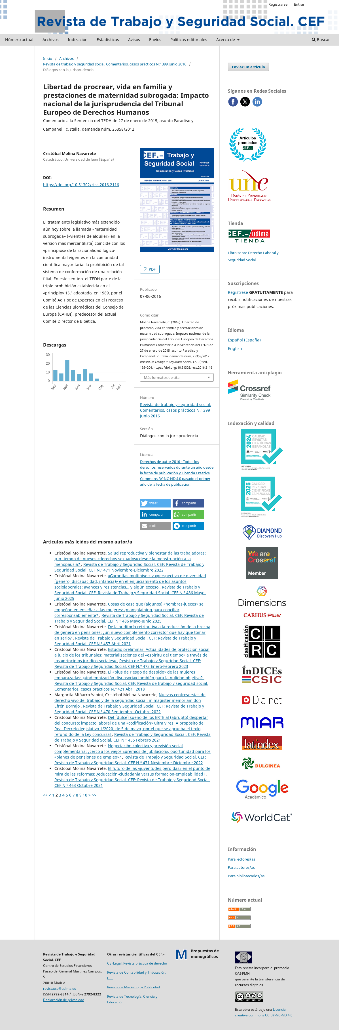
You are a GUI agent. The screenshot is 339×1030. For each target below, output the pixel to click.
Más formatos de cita (161, 377)
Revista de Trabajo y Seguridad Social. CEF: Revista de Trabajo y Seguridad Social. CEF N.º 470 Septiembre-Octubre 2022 (129, 708)
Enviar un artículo (248, 66)
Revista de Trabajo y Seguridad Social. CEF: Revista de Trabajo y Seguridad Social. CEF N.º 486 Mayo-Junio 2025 (130, 592)
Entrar (299, 4)
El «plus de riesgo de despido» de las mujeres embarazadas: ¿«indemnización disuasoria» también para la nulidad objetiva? (129, 674)
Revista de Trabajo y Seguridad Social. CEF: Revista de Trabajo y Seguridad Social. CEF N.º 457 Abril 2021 (125, 640)
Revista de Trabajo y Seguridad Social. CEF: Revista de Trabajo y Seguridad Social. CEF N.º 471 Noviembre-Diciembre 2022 (129, 567)
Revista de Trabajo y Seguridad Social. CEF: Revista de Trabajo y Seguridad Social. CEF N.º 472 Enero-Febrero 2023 (127, 663)
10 (85, 795)
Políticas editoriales (188, 39)
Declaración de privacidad (63, 999)
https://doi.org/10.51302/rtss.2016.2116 (81, 184)
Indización (78, 39)
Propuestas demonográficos (205, 953)
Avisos (134, 39)
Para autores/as (241, 867)
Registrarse (277, 4)
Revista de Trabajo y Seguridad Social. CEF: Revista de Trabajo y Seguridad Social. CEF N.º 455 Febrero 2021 (132, 737)
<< (45, 795)
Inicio (47, 58)
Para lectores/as (241, 859)
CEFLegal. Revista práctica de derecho (137, 963)
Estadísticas (108, 39)
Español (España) (244, 340)
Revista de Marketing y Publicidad (133, 987)
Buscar (321, 39)
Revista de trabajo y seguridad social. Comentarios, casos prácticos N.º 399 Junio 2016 (114, 64)
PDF (152, 269)
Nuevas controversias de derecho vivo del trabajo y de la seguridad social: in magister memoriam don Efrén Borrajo (129, 700)
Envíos (155, 39)
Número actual (19, 39)
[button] (155, 503)
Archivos (51, 39)
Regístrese (238, 292)
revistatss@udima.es (59, 988)
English (235, 348)
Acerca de (226, 39)
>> (94, 795)
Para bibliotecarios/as (246, 875)
